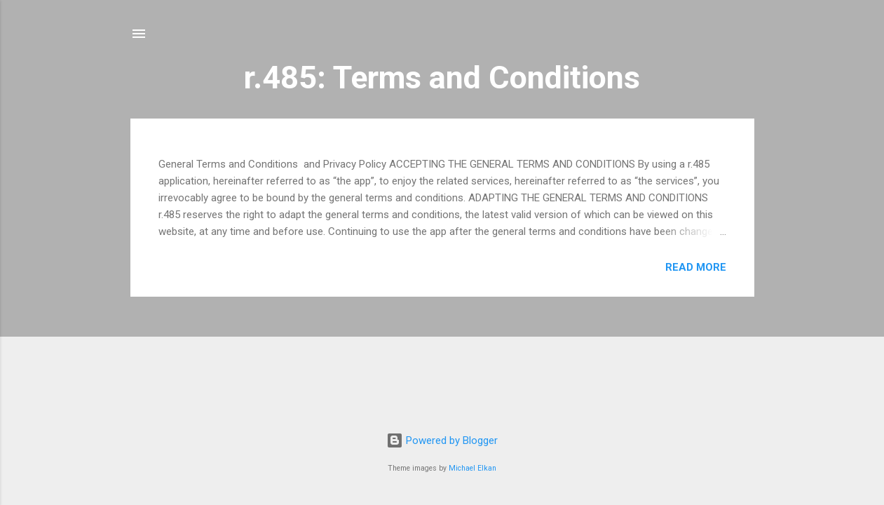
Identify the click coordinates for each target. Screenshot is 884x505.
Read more (695, 267)
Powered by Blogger (442, 440)
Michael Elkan (472, 468)
